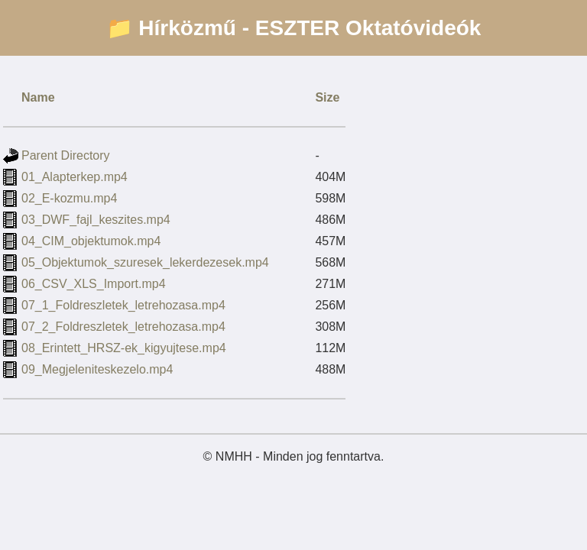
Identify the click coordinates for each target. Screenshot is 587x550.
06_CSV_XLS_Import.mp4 (93, 283)
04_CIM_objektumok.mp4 (91, 241)
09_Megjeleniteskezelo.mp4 (97, 369)
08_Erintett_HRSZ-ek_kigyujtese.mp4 (123, 347)
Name (38, 97)
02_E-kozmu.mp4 (69, 198)
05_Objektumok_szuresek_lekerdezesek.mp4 (145, 262)
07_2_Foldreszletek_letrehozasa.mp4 (123, 326)
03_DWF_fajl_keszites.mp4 (95, 219)
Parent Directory (65, 155)
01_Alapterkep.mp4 (74, 176)
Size (327, 97)
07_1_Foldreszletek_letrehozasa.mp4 (123, 305)
